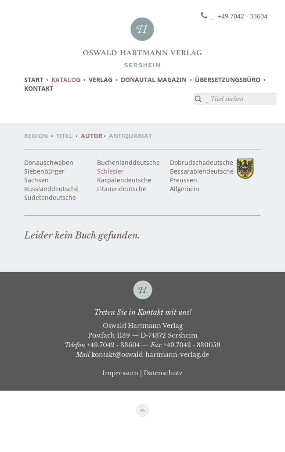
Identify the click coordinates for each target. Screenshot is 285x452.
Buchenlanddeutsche (128, 162)
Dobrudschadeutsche (201, 162)
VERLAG (100, 79)
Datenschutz (163, 373)
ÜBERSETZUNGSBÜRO (227, 79)
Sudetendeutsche (50, 197)
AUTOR (91, 136)
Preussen (183, 180)
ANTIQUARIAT (130, 136)
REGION (36, 136)
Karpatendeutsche (124, 180)
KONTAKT (38, 88)
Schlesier (110, 171)
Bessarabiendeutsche (202, 171)
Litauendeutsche (121, 189)
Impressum (120, 373)
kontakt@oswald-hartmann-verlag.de (150, 355)
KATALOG (65, 79)
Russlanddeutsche (51, 189)
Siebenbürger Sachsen (44, 175)
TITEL (64, 136)
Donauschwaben (48, 162)
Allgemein (184, 189)
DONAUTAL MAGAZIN (154, 79)
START (33, 79)
